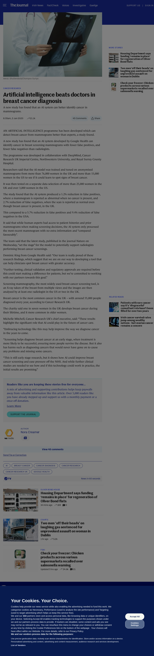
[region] (77, 621)
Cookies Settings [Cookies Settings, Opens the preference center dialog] (135, 624)
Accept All (135, 616)
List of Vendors (18, 645)
